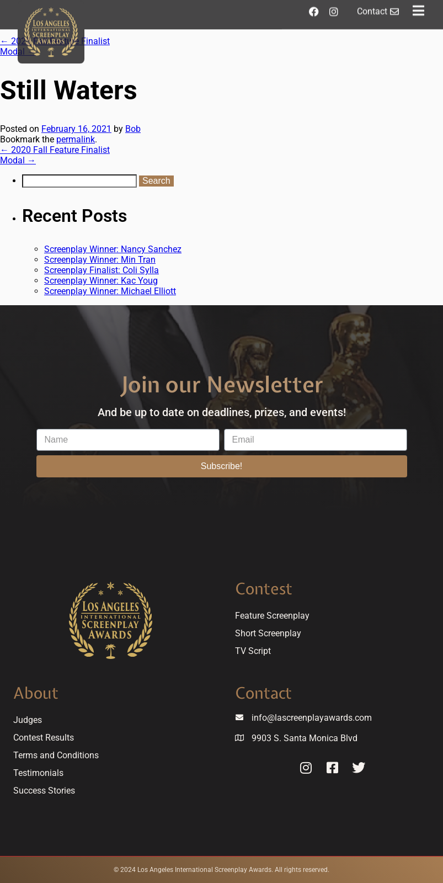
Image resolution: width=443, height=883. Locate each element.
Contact (263, 693)
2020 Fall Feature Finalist (55, 150)
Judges (27, 720)
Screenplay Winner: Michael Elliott (110, 291)
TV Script (253, 651)
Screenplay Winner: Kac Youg (101, 280)
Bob (133, 129)
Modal (18, 160)
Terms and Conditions (56, 755)
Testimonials (38, 773)
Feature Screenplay (272, 615)
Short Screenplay (268, 633)
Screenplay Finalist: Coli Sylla (101, 270)
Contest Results (43, 737)
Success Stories (44, 790)
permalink (75, 139)
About (35, 693)
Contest (263, 588)
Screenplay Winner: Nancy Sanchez (113, 249)
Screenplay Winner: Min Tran (100, 259)
